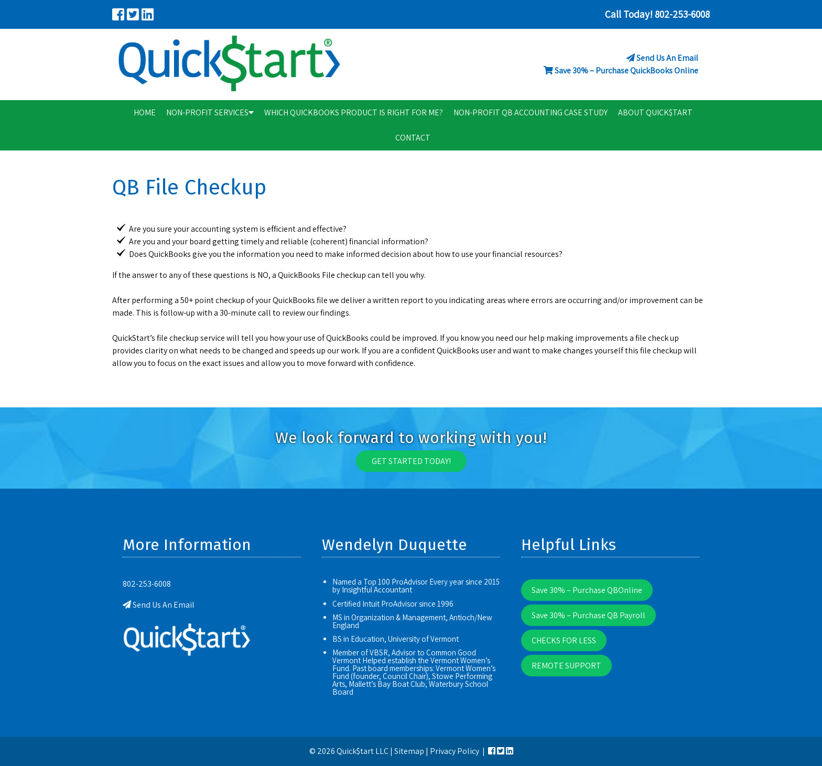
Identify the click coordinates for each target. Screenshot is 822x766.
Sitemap (409, 751)
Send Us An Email (667, 57)
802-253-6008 (147, 583)
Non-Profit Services (210, 112)
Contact (412, 137)
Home (145, 112)
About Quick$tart (655, 112)
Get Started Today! (411, 461)
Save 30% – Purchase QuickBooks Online (626, 70)
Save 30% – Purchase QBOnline (587, 590)
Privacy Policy (454, 751)
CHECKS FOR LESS (564, 640)
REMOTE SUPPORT (566, 665)
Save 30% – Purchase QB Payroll (588, 615)
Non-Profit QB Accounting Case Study (530, 112)
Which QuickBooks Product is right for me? (353, 112)
